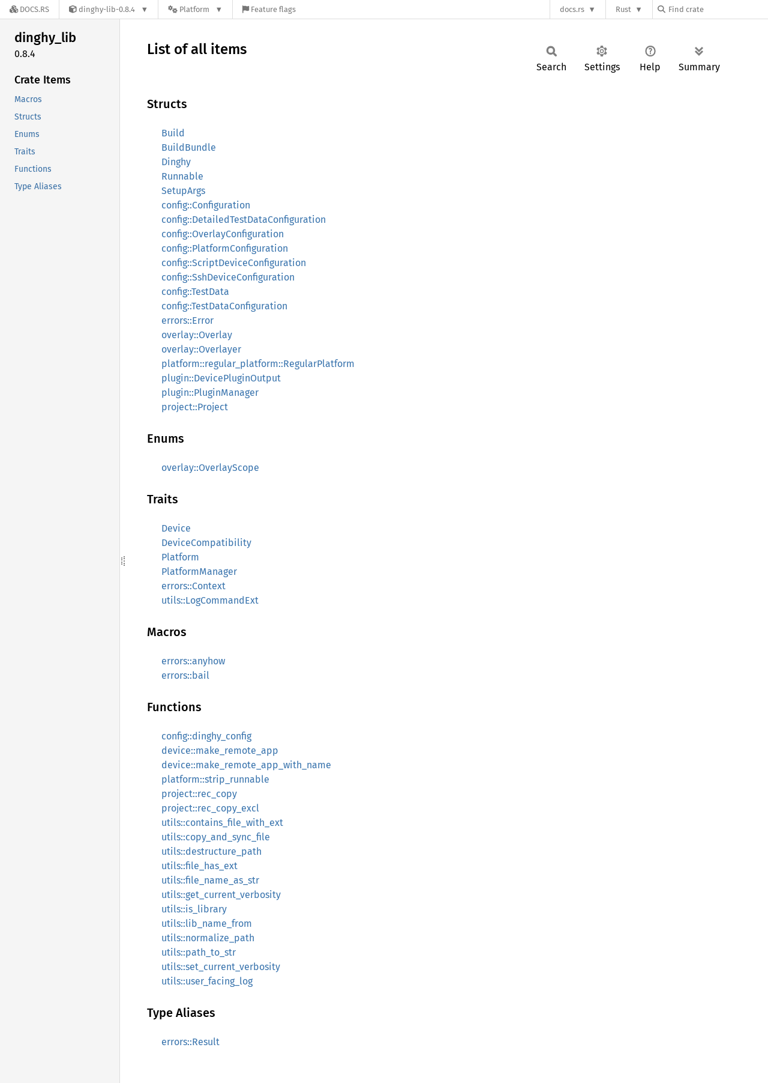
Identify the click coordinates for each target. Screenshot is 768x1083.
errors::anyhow (193, 661)
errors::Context (193, 586)
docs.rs (572, 9)
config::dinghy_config (206, 736)
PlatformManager (199, 571)
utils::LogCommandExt (210, 600)
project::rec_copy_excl (210, 808)
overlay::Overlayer (201, 349)
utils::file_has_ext (199, 866)
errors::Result (190, 1042)
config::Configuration (205, 205)
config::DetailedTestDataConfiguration (243, 219)
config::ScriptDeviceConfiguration (233, 262)
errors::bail (185, 675)
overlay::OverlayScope (210, 467)
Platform (180, 557)
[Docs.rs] (29, 9)
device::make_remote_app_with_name (246, 765)
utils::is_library (194, 909)
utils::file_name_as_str (210, 880)
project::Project (194, 407)
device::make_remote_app (219, 750)
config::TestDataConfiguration (224, 306)
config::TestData (195, 291)
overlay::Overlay (196, 335)
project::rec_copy (199, 793)
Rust (623, 9)
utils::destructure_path (211, 851)
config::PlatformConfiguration (224, 248)
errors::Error (187, 320)
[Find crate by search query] (717, 9)
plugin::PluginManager (210, 392)
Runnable (182, 176)
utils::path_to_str (198, 952)
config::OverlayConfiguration (222, 234)
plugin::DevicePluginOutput (221, 378)
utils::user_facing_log (207, 981)
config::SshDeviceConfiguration (228, 277)
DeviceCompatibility (206, 542)
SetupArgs (183, 190)
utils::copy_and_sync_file (215, 837)
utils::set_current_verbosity (220, 966)
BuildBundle (188, 147)
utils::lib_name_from (206, 923)
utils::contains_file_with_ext (222, 822)
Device (176, 528)
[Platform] (195, 9)
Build (173, 133)
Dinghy (176, 162)
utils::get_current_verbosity (221, 894)
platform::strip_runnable (215, 779)
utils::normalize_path (207, 938)
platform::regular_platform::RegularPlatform (258, 363)
